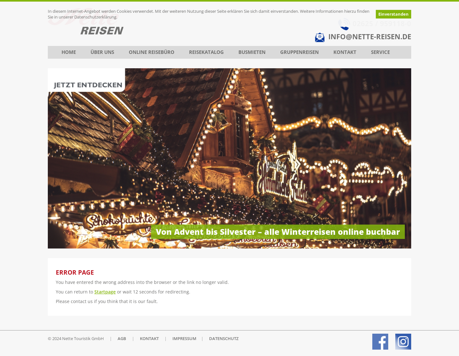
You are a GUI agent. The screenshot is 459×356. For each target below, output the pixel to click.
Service (380, 52)
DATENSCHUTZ (223, 338)
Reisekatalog (206, 52)
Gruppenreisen (299, 52)
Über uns (102, 52)
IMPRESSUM (184, 338)
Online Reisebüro (151, 52)
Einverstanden (393, 14)
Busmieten (252, 52)
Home (69, 52)
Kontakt (344, 52)
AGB (122, 338)
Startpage (105, 292)
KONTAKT (149, 338)
